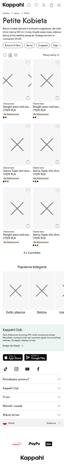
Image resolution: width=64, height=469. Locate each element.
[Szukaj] (29, 5)
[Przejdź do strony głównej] (13, 5)
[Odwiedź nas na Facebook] (38, 369)
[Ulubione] (36, 5)
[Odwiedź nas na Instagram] (16, 369)
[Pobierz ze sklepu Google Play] (35, 357)
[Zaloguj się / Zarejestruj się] (44, 5)
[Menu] (59, 5)
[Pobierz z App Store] (13, 357)
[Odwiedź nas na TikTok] (5, 369)
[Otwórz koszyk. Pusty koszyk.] (51, 5)
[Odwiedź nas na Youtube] (27, 369)
